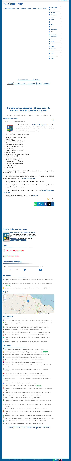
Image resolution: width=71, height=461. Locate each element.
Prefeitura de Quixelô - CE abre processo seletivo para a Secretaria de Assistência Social (29, 320)
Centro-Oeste (53, 29)
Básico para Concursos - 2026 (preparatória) (22, 232)
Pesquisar (36, 79)
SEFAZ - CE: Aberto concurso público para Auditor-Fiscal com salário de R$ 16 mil (27, 327)
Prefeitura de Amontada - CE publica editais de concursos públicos (23, 329)
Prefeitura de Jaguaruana (40, 125)
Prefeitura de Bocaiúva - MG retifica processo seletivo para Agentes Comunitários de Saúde (28, 379)
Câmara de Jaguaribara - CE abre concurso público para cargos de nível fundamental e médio (29, 280)
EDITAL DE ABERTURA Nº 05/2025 (15, 250)
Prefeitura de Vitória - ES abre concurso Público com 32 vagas (22, 383)
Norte (51, 24)
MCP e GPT (52, 34)
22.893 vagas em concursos (11, 8)
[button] (5, 296)
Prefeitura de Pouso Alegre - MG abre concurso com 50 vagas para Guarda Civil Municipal (26, 370)
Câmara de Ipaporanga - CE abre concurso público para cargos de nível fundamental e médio (28, 323)
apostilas (23, 8)
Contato (51, 58)
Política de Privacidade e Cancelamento (17, 459)
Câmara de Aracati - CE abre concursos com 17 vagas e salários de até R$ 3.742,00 (27, 288)
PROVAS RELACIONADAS (12, 256)
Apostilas (52, 9)
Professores (52, 36)
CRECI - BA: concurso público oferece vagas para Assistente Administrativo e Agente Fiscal (29, 418)
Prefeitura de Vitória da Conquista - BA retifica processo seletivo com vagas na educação (29, 415)
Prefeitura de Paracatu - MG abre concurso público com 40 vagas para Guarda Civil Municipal (28, 365)
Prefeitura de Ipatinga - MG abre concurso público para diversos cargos (24, 362)
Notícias (52, 12)
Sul (50, 22)
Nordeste (52, 27)
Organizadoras (53, 56)
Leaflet (39, 313)
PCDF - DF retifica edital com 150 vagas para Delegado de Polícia (22, 397)
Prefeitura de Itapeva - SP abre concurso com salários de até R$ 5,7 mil (24, 359)
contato (45, 8)
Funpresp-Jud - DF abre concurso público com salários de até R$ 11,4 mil (25, 395)
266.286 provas (37, 8)
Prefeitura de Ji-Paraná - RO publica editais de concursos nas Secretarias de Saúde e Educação (28, 405)
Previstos (52, 39)
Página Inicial (53, 7)
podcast (35, 195)
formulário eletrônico (28, 178)
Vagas (51, 46)
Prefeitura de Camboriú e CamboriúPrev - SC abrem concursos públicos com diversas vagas (28, 389)
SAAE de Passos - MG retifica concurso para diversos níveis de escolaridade (25, 376)
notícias (29, 8)
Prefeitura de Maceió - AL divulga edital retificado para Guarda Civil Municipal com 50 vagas (28, 412)
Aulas (51, 53)
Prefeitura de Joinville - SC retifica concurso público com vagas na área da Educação (28, 392)
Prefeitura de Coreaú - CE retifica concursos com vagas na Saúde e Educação (26, 341)
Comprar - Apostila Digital (18, 240)
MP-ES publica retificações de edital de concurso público (23, 385)
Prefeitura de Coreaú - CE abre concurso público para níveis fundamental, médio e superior (27, 338)
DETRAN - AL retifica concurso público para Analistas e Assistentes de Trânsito (26, 409)
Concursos (52, 14)
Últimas (51, 31)
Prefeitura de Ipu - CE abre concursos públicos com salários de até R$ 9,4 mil (26, 335)
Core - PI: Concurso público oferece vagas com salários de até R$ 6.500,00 (25, 423)
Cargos (51, 41)
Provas (51, 51)
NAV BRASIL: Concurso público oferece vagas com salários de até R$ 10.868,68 (26, 349)
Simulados (52, 48)
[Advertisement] (17, 95)
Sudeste (51, 19)
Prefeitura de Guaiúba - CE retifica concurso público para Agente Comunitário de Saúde (29, 284)
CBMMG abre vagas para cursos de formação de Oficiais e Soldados (23, 373)
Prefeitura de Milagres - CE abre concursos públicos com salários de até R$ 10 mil (27, 332)
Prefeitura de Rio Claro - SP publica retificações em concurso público (26, 352)
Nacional (52, 17)
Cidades (52, 43)
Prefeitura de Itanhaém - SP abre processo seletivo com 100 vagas (23, 357)
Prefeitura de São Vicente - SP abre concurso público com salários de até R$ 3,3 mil (27, 354)
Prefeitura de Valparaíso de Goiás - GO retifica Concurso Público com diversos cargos (28, 401)
